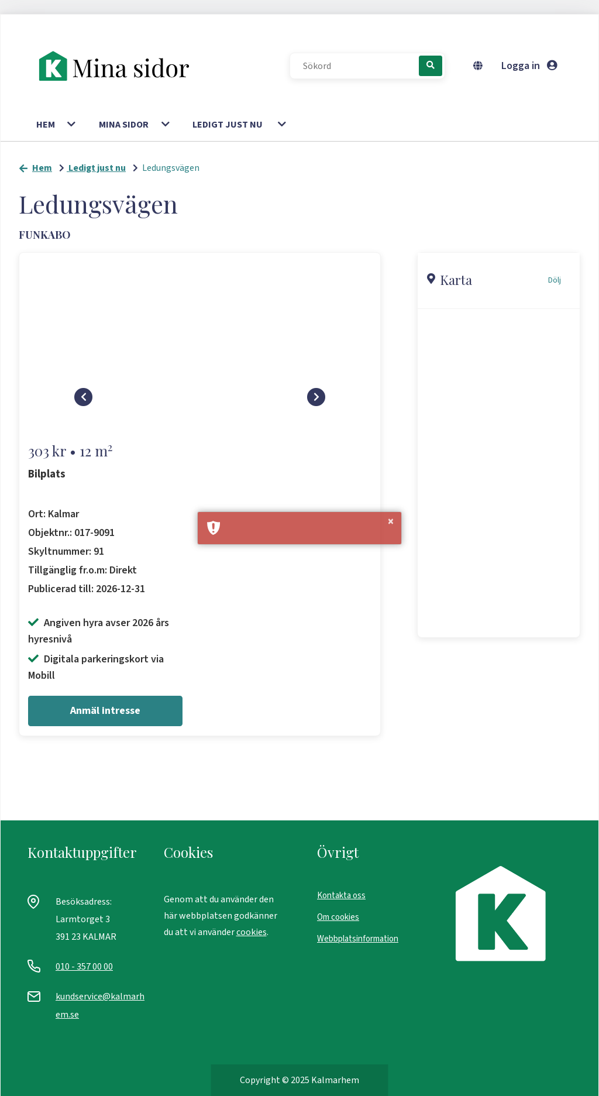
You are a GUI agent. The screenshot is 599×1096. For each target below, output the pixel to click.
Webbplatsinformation (357, 939)
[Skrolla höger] (316, 402)
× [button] (391, 522)
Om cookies (338, 917)
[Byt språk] (480, 66)
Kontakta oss (341, 895)
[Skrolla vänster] (83, 402)
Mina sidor (124, 124)
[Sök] (430, 66)
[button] (72, 125)
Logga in (529, 66)
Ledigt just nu (227, 124)
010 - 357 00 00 (84, 966)
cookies (251, 932)
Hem (45, 124)
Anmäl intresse (105, 710)
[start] (120, 66)
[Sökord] (360, 66)
